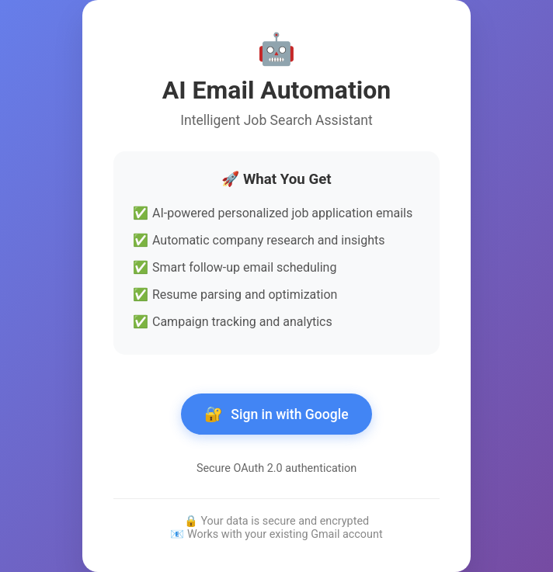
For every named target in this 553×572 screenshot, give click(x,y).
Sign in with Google (276, 414)
